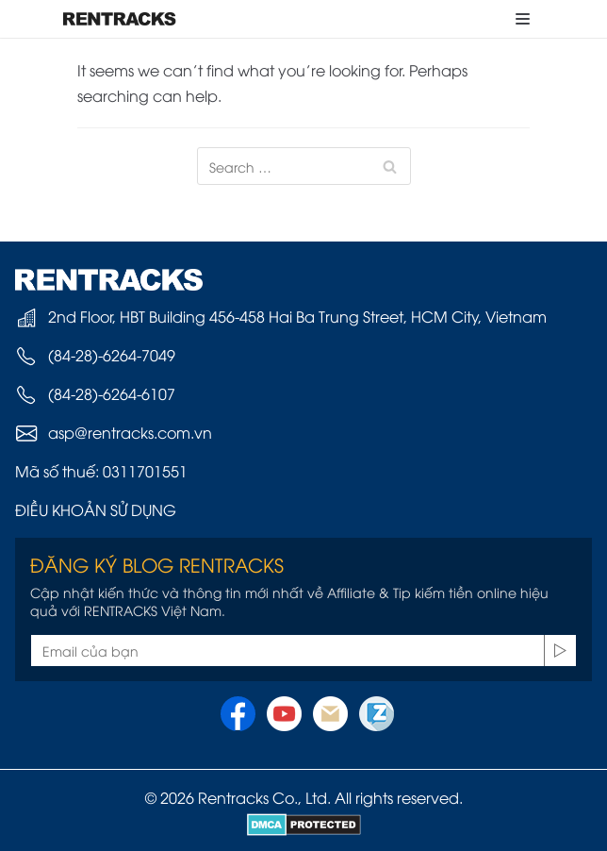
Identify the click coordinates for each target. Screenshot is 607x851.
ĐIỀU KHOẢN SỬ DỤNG (95, 509)
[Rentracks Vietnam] (119, 18)
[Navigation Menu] (522, 19)
